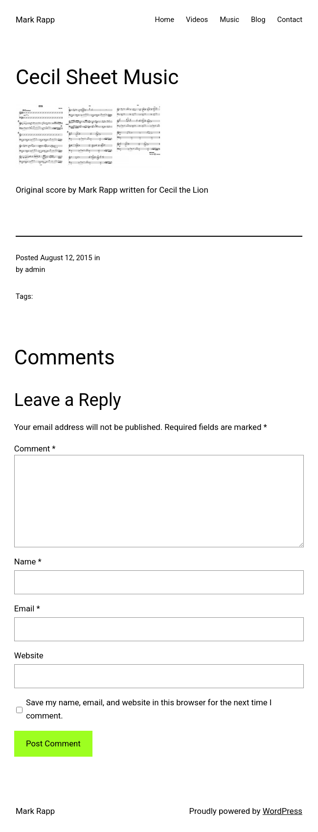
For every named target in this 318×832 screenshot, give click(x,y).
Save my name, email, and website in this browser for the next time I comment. (149, 708)
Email (27, 608)
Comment (35, 448)
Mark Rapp (35, 19)
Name (28, 561)
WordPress (282, 811)
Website (29, 655)
